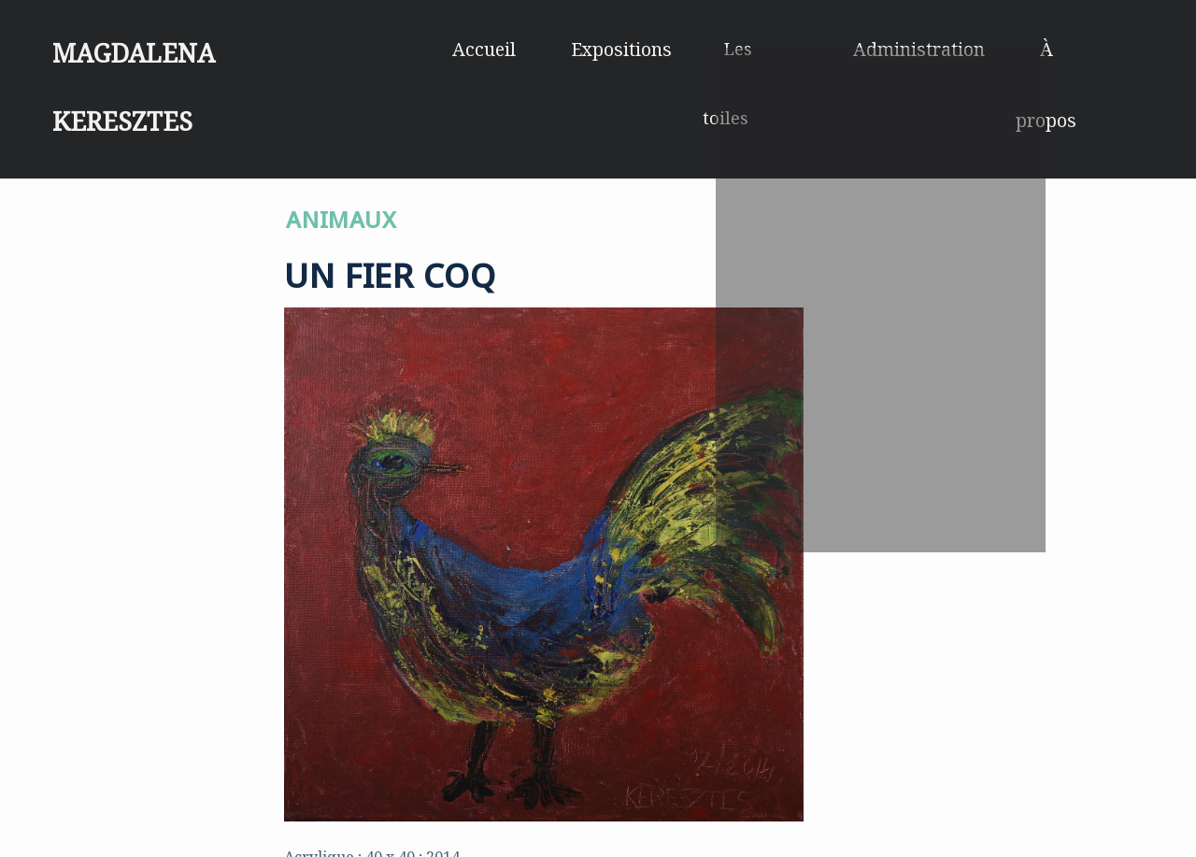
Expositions (637, 48)
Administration (928, 48)
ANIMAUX (341, 214)
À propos (1080, 48)
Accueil (507, 48)
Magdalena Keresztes (207, 41)
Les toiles (774, 48)
